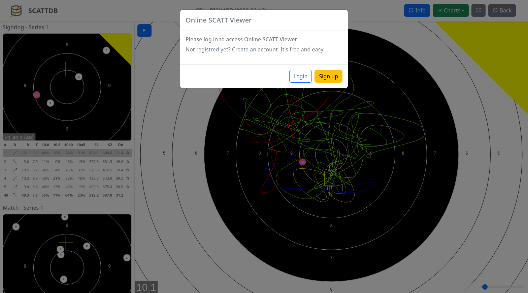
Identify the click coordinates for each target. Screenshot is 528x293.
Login (301, 76)
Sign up (328, 76)
